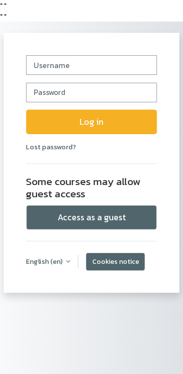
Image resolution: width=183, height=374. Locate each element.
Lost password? (51, 146)
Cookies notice (115, 261)
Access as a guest (92, 217)
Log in (91, 122)
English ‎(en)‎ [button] (45, 261)
